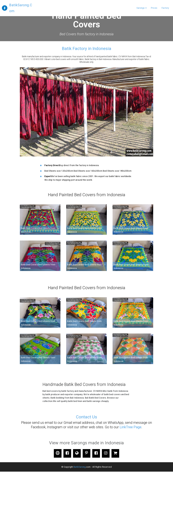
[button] (86, 111)
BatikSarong (80, 467)
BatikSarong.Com (23, 5)
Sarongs (140, 5)
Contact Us (86, 416)
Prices (154, 5)
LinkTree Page (130, 427)
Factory (165, 5)
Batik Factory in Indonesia (86, 48)
